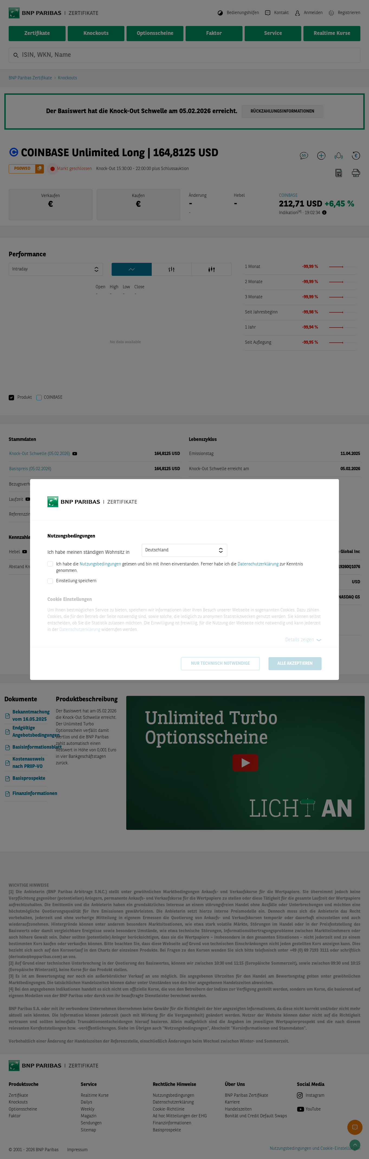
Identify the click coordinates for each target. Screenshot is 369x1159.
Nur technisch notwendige (220, 664)
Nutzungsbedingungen (100, 564)
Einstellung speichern (76, 581)
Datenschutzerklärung (258, 564)
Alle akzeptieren (295, 664)
